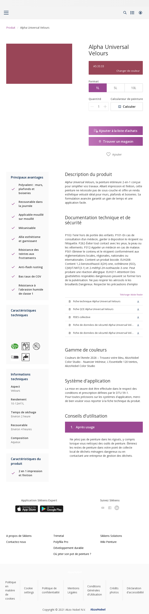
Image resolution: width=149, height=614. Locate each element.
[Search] (125, 12)
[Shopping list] (132, 12)
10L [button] (133, 88)
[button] (140, 12)
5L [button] (115, 88)
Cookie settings (29, 590)
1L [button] (97, 88)
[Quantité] (99, 106)
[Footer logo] (74, 572)
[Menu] (6, 13)
